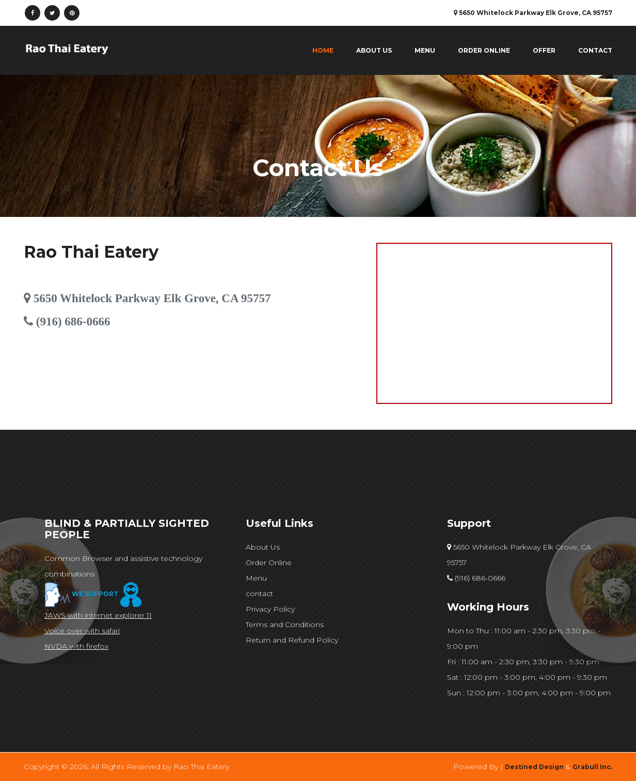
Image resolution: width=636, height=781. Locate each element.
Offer (544, 50)
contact (595, 50)
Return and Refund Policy (292, 640)
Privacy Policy (270, 609)
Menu (425, 50)
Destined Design (535, 767)
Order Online (484, 50)
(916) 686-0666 (476, 578)
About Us (374, 50)
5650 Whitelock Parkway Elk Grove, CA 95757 (519, 554)
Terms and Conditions (285, 624)
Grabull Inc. (592, 767)
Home (322, 50)
